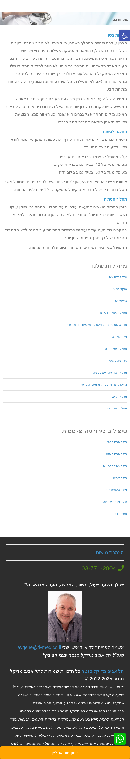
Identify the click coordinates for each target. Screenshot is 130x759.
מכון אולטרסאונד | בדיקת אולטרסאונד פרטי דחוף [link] (97, 324)
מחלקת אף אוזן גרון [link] (115, 348)
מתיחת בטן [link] (120, 513)
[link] (124, 35)
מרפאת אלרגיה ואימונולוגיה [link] (110, 372)
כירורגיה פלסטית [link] (117, 360)
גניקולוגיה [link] (121, 301)
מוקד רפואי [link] (120, 289)
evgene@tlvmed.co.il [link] (39, 647)
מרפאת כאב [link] (119, 396)
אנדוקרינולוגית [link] (118, 277)
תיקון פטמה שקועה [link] (115, 501)
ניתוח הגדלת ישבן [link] (116, 442)
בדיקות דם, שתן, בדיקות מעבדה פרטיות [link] (103, 384)
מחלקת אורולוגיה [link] (116, 408)
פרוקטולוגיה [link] (119, 336)
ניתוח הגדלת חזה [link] (116, 454)
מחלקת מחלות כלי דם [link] (113, 312)
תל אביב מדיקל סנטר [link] (103, 671)
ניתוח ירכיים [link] (120, 478)
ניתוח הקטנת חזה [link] (116, 489)
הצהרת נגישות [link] (110, 552)
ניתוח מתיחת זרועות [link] (115, 466)
